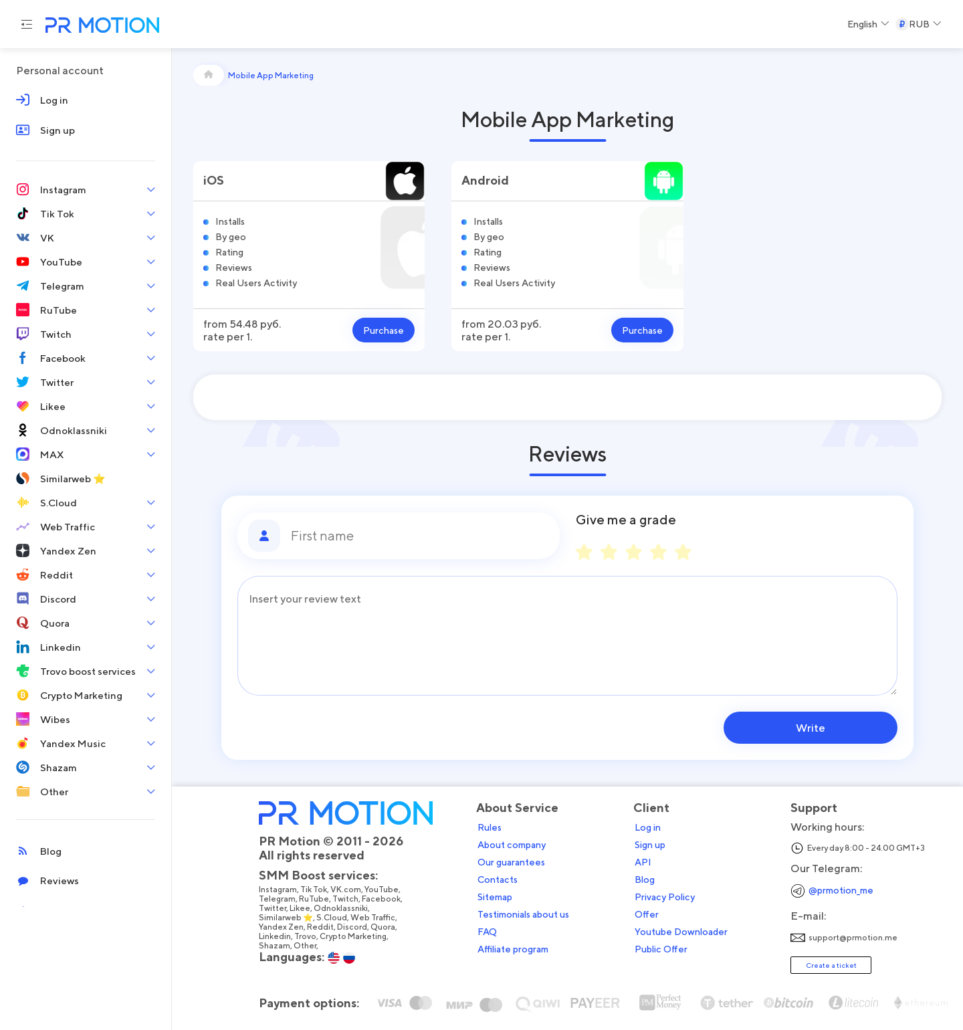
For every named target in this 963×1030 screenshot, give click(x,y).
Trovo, (307, 936)
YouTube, (383, 889)
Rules (489, 827)
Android (485, 180)
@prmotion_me (841, 890)
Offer (647, 914)
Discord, (353, 927)
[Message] (567, 636)
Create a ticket (831, 965)
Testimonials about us (523, 914)
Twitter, (274, 908)
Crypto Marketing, (355, 936)
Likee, (302, 908)
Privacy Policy (665, 897)
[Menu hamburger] (26, 24)
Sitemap (494, 897)
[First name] (420, 536)
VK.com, (347, 889)
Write (812, 727)
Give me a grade (626, 520)
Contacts (497, 879)
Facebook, (383, 899)
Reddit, (322, 927)
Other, (307, 945)
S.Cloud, (333, 917)
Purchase (383, 330)
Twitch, (347, 899)
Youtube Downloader (681, 931)
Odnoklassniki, (342, 908)
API (643, 862)
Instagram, (279, 889)
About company (511, 844)
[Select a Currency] (918, 24)
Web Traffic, (374, 917)
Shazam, (276, 945)
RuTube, (315, 899)
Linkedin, (276, 936)
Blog (645, 879)
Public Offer (661, 949)
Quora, (384, 927)
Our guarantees (511, 862)
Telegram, (279, 899)
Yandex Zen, (283, 927)
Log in (648, 827)
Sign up (650, 844)
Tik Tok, (315, 889)
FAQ (487, 931)
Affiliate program (512, 949)
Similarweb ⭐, (287, 917)
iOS (213, 180)
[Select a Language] (868, 24)
